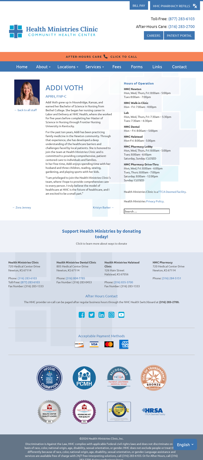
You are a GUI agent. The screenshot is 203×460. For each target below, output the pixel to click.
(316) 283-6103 (27, 278)
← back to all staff (25, 110)
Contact (179, 66)
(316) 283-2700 (181, 26)
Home (22, 66)
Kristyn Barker (103, 207)
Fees (116, 66)
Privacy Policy (155, 201)
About (43, 66)
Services (94, 66)
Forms (137, 66)
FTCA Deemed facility (172, 191)
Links (157, 66)
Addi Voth (64, 87)
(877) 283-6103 (181, 18)
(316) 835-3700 (123, 282)
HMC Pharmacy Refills (171, 6)
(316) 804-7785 (75, 278)
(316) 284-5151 (171, 278)
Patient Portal (179, 35)
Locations (67, 66)
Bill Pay (139, 5)
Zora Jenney (21, 207)
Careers (153, 35)
